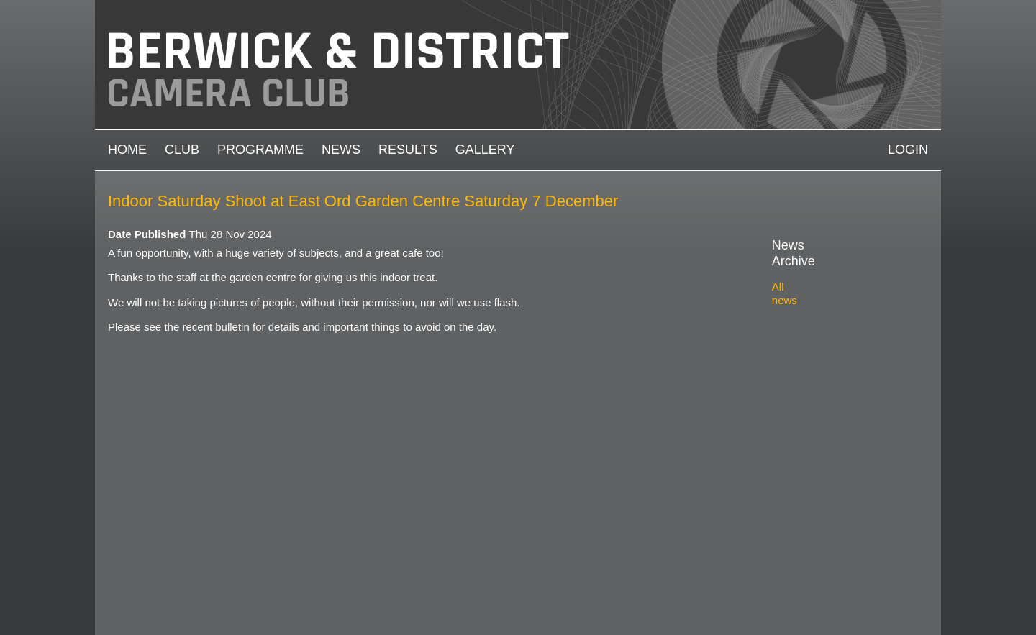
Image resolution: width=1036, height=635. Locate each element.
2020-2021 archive (832, 379)
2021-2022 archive (832, 363)
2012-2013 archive (832, 513)
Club (182, 149)
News (341, 149)
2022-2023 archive (832, 346)
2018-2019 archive (832, 413)
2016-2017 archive (832, 446)
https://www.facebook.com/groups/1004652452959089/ (923, 600)
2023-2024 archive (832, 329)
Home (127, 149)
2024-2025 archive (832, 312)
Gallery (485, 149)
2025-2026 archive (832, 296)
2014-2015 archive (832, 480)
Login (908, 149)
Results (407, 149)
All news (792, 271)
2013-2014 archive (832, 496)
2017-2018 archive (832, 430)
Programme (260, 149)
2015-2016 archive (832, 463)
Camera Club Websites (210, 589)
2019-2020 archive (832, 396)
